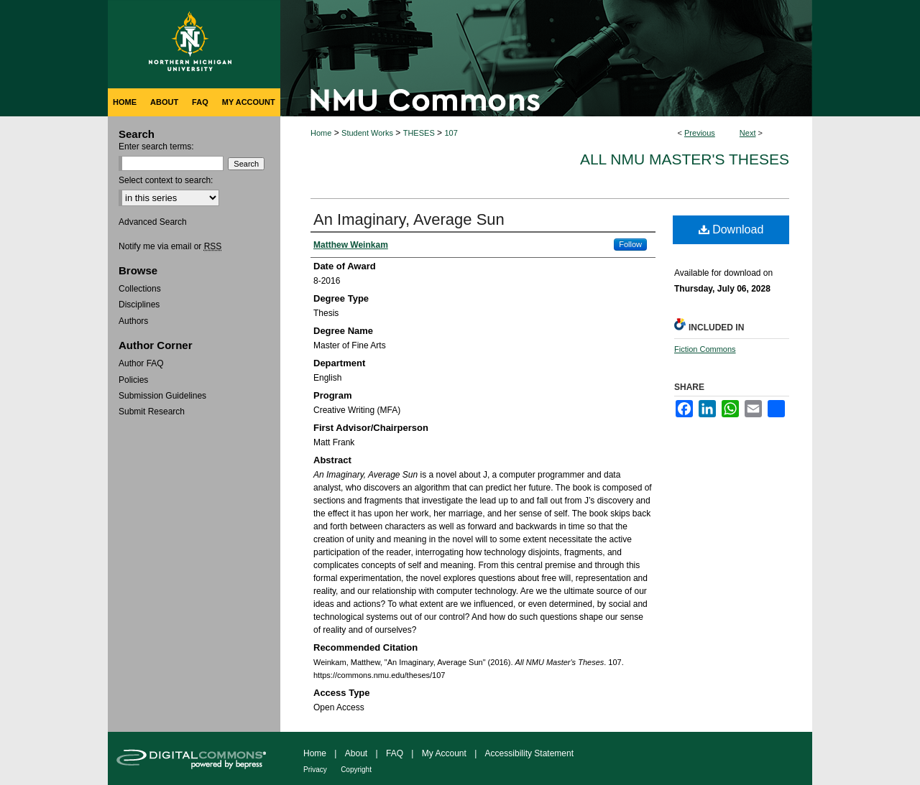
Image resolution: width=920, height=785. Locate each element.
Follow (630, 244)
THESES (419, 133)
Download (731, 229)
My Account (444, 753)
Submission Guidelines (162, 396)
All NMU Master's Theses (684, 159)
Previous (699, 133)
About (356, 753)
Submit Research (152, 412)
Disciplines (139, 304)
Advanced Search (153, 222)
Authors (133, 321)
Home (320, 133)
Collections (140, 289)
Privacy (315, 770)
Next (748, 133)
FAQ (394, 753)
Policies (133, 380)
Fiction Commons (705, 349)
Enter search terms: (156, 146)
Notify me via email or (170, 246)
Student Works (367, 133)
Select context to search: (166, 180)
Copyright (356, 770)
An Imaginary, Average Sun (409, 219)
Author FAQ (141, 363)
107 (450, 133)
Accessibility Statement (529, 753)
